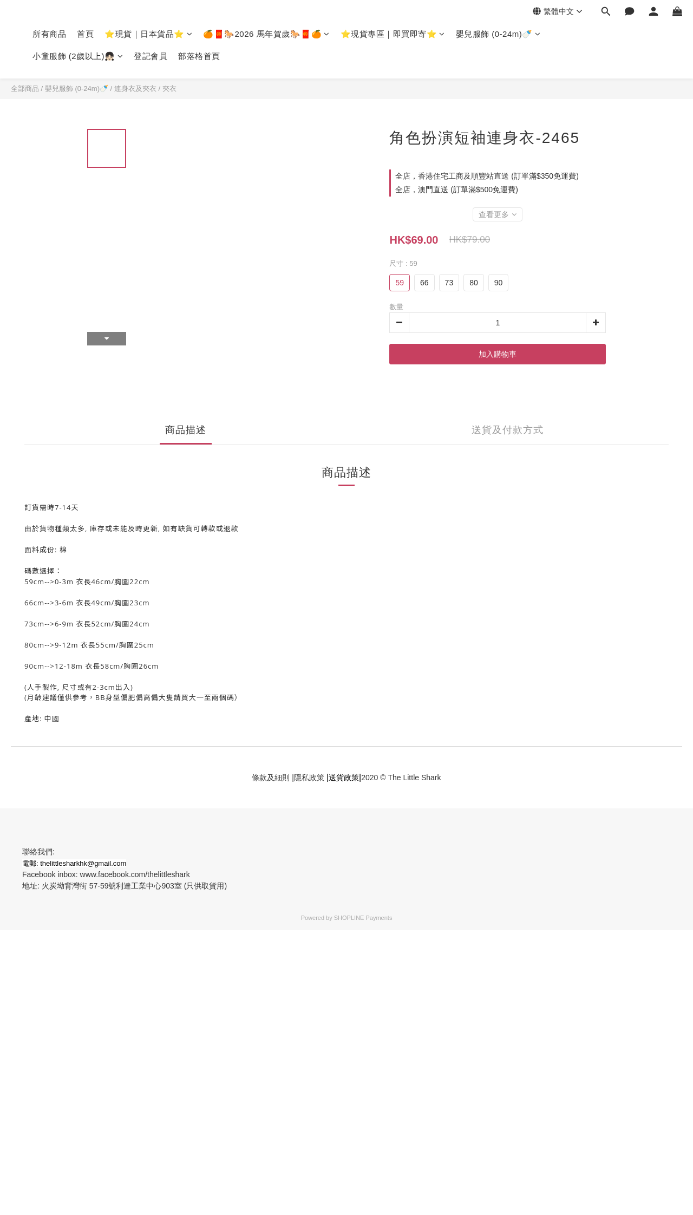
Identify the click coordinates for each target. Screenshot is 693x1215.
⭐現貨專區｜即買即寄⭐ (393, 33)
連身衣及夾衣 (135, 88)
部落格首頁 (199, 56)
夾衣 (169, 88)
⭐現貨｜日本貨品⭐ (148, 33)
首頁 (85, 33)
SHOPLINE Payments (363, 917)
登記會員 (150, 56)
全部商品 (25, 88)
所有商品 (49, 33)
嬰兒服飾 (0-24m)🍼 (498, 33)
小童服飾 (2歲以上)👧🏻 (77, 56)
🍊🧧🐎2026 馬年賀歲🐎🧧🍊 (266, 33)
